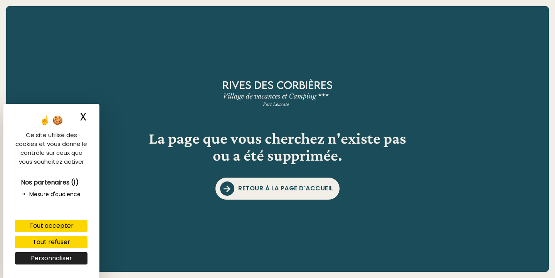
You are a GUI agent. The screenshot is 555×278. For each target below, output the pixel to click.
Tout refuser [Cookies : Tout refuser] (51, 241)
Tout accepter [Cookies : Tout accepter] (51, 225)
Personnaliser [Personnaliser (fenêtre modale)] (51, 258)
